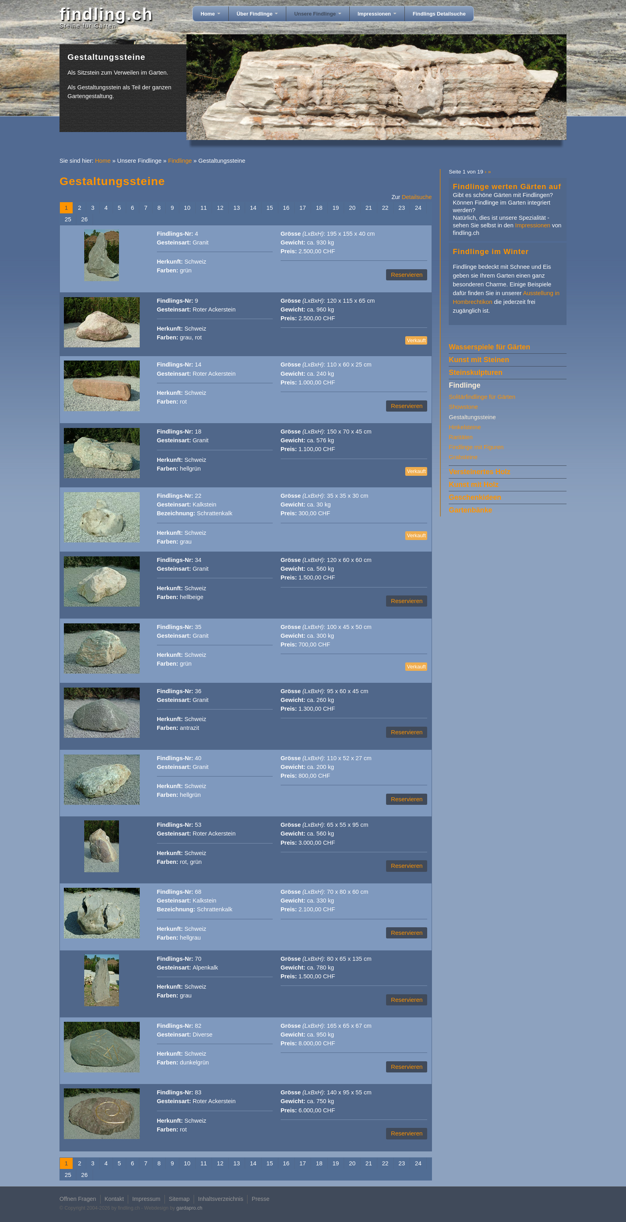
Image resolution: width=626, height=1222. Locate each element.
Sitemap (179, 1199)
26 (84, 219)
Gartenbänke (470, 510)
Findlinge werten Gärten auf (507, 186)
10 (187, 208)
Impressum (146, 1199)
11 (203, 208)
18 (319, 208)
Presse (260, 1199)
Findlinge (180, 161)
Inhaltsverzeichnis (220, 1199)
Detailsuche (417, 197)
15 (269, 208)
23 (401, 208)
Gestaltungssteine (472, 417)
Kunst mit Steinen (479, 360)
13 (237, 208)
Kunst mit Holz (473, 485)
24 (418, 208)
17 (302, 208)
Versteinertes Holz (479, 472)
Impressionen (377, 14)
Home (210, 14)
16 (286, 208)
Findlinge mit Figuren (476, 447)
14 (253, 208)
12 (220, 208)
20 (352, 208)
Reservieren (406, 275)
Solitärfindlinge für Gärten (482, 397)
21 (368, 208)
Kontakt (114, 1199)
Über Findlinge (257, 14)
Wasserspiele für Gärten (489, 347)
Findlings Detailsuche (439, 14)
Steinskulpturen (475, 372)
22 (385, 208)
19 (336, 208)
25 (68, 219)
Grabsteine (463, 457)
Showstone (463, 407)
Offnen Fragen (77, 1199)
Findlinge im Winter (491, 251)
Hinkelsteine (465, 427)
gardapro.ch (189, 1208)
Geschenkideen (475, 497)
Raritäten (461, 437)
